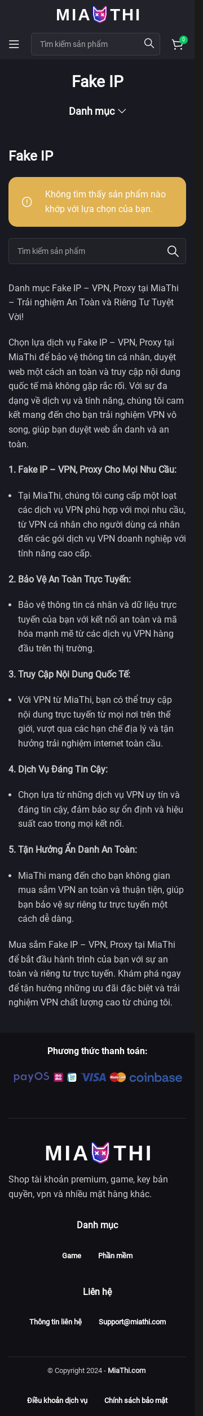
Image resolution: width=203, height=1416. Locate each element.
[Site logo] (97, 13)
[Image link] (97, 1151)
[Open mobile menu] (14, 44)
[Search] (97, 251)
